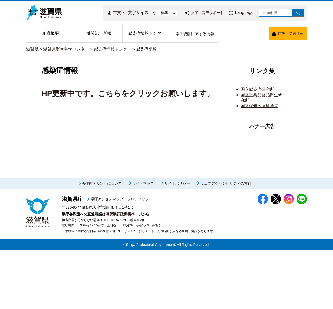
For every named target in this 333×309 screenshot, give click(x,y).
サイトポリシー (177, 243)
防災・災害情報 (291, 33)
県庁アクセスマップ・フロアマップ (120, 258)
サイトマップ (143, 243)
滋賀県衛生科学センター (66, 49)
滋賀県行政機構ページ (124, 273)
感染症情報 (146, 49)
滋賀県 (32, 49)
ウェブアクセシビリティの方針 (225, 243)
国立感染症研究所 (257, 89)
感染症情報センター (112, 49)
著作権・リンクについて (102, 243)
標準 (164, 13)
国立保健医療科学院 (259, 106)
